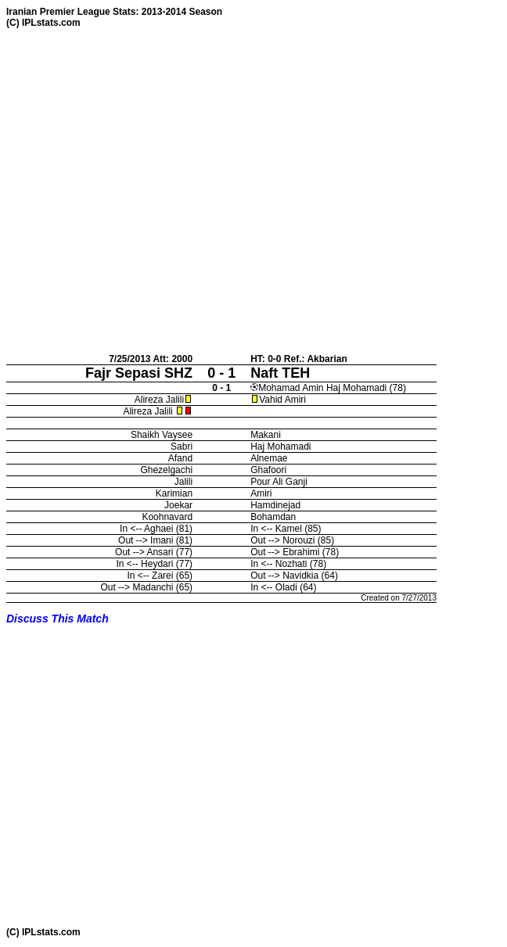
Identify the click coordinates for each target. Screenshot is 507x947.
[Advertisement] (151, 190)
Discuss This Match (57, 618)
